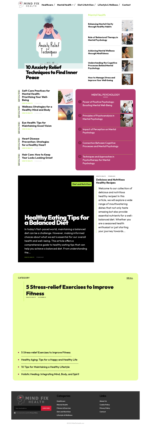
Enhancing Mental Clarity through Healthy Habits (100, 25)
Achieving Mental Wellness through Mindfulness (101, 52)
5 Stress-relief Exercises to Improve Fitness (70, 297)
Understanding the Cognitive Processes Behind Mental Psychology (102, 65)
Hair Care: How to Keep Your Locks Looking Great (37, 156)
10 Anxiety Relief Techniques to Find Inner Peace (52, 72)
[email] (27, 415)
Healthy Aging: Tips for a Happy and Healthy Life (49, 366)
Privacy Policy (33, 420)
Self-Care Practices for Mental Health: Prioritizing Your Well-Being (36, 95)
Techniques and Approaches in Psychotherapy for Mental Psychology (98, 160)
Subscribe (46, 415)
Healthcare (19, 96)
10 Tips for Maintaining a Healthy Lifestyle (45, 374)
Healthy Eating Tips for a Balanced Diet (56, 226)
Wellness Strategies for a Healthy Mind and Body (37, 108)
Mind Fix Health (27, 103)
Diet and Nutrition (81, 184)
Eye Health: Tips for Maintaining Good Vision (37, 124)
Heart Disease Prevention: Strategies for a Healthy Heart (35, 141)
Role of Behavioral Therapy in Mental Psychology (103, 38)
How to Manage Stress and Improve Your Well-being (101, 79)
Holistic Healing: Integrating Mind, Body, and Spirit (50, 381)
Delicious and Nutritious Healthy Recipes (110, 181)
